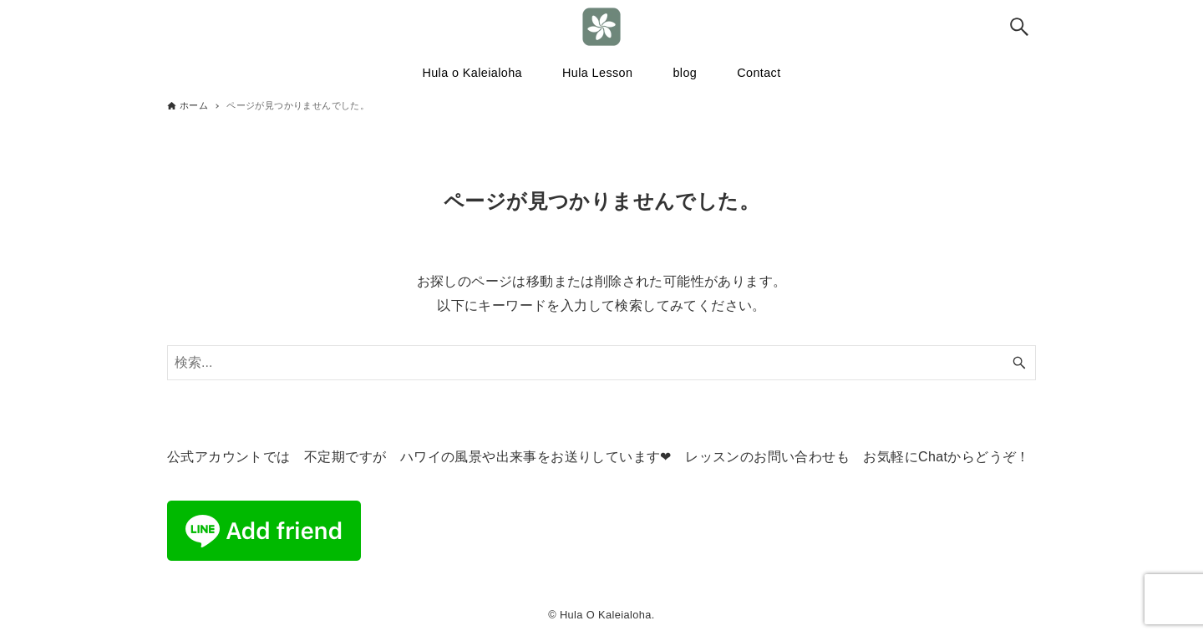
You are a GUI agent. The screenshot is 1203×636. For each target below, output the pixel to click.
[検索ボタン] (1019, 26)
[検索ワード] (601, 362)
